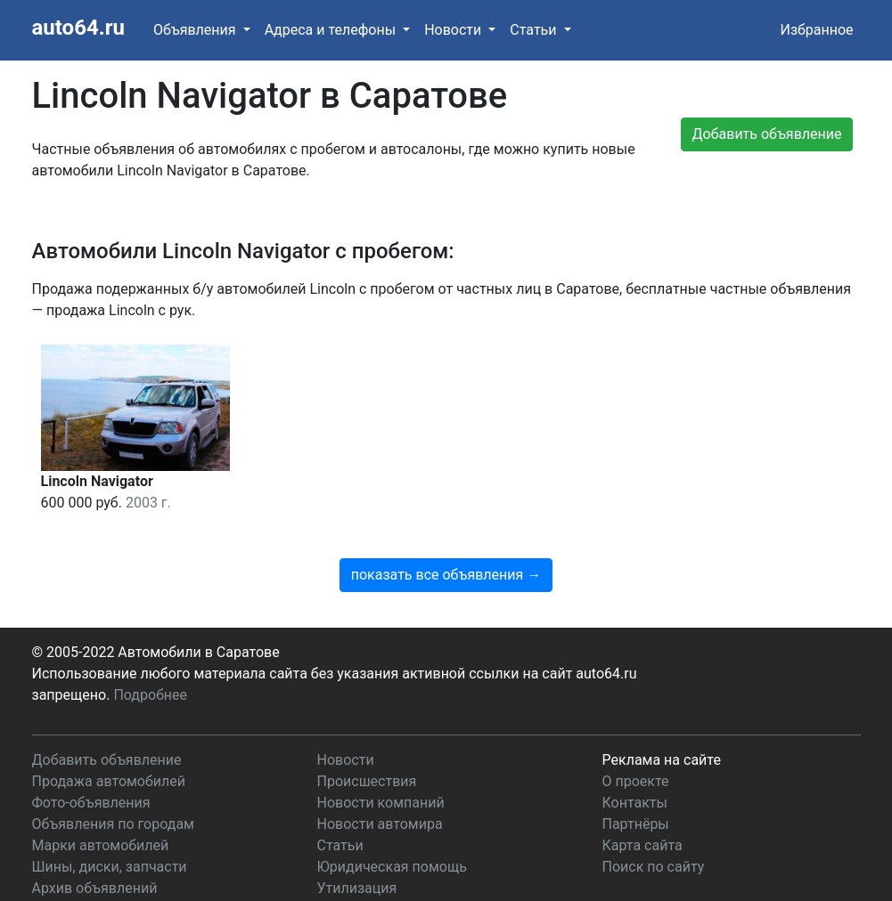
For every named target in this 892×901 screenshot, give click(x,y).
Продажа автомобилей (108, 733)
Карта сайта (642, 797)
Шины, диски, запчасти (109, 818)
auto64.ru (78, 27)
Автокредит (357, 861)
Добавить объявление (107, 711)
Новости (345, 711)
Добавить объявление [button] (767, 134)
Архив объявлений (95, 840)
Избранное (816, 29)
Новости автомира (380, 775)
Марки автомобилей (100, 797)
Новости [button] (454, 29)
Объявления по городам (113, 775)
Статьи (340, 797)
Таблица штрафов (92, 861)
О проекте (635, 733)
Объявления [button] (196, 29)
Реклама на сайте (661, 711)
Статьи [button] (535, 29)
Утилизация (357, 840)
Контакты (634, 754)
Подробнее (150, 646)
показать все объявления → (549, 352)
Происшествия (367, 733)
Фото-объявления (91, 754)
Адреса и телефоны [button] (332, 29)
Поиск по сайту (653, 818)
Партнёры (635, 775)
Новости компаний (381, 754)
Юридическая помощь (392, 818)
